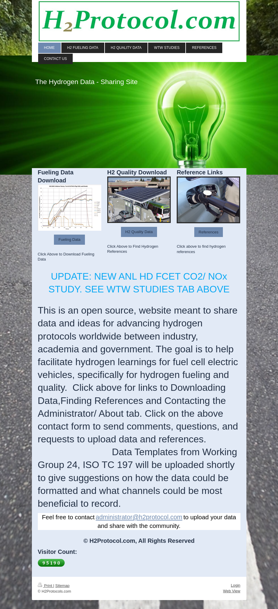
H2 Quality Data (139, 232)
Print (45, 585)
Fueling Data (69, 239)
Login (235, 585)
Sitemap (62, 585)
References (208, 232)
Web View (231, 591)
